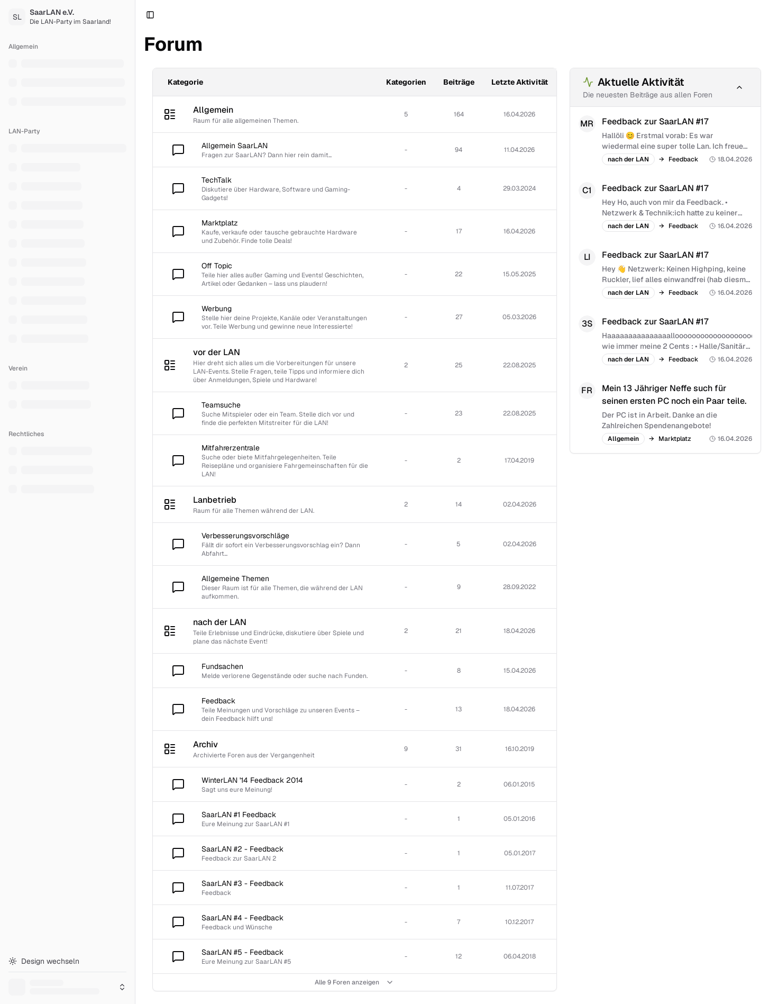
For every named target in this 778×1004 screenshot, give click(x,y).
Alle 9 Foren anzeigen (354, 982)
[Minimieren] (739, 87)
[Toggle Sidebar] (135, 502)
